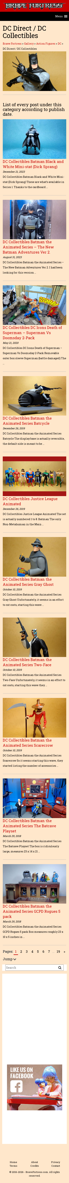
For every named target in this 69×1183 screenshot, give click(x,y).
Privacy (55, 1162)
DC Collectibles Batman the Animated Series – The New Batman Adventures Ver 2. (28, 246)
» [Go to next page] (64, 951)
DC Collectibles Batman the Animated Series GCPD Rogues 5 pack (31, 911)
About (34, 1162)
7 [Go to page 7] (49, 951)
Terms (13, 1165)
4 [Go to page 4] (32, 951)
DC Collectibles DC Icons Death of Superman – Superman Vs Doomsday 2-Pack (32, 332)
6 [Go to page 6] (43, 951)
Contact (55, 1165)
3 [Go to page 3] (27, 951)
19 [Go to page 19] (58, 951)
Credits (34, 1165)
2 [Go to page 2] (21, 951)
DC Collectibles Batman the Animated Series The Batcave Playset (29, 825)
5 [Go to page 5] (38, 951)
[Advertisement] (34, 1022)
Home (13, 1162)
